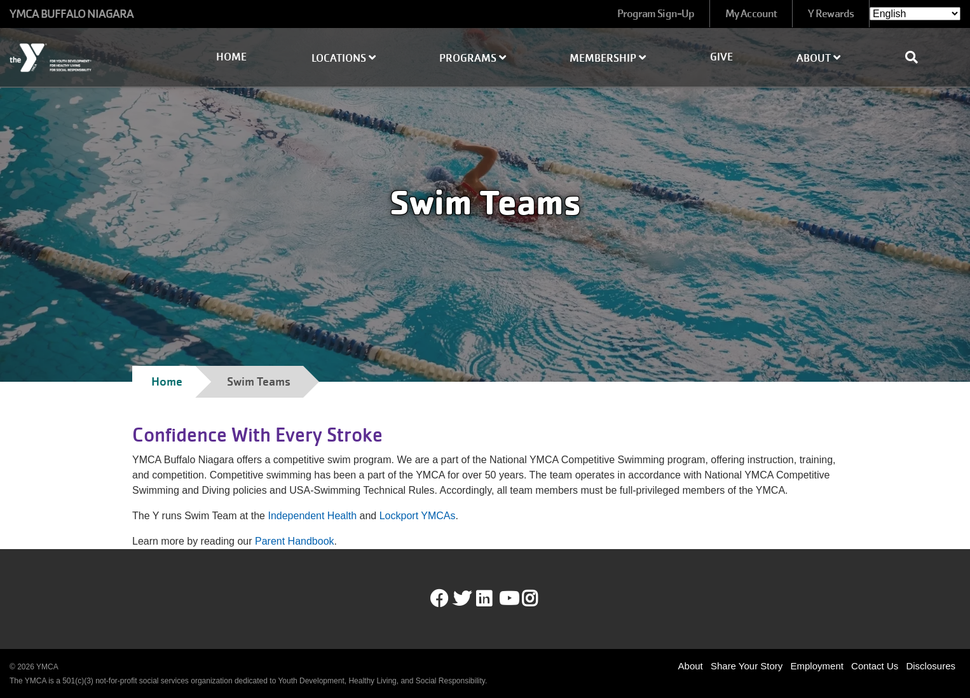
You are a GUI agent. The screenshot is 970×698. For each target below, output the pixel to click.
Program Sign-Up (656, 13)
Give (721, 57)
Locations (343, 58)
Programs (472, 58)
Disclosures (930, 665)
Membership (608, 58)
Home (231, 57)
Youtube (508, 599)
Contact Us (874, 665)
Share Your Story (746, 665)
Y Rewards (831, 13)
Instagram (539, 599)
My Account (751, 13)
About (818, 58)
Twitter (462, 599)
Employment (817, 665)
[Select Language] (915, 13)
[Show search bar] (917, 57)
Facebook (439, 599)
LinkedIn (493, 599)
